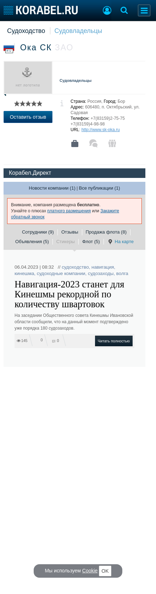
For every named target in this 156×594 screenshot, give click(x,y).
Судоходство (26, 30)
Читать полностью (114, 341)
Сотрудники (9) (38, 232)
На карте (120, 242)
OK (104, 571)
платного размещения (69, 210)
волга (122, 273)
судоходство (75, 267)
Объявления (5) (32, 241)
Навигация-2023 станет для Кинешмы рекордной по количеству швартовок (69, 294)
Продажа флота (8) (106, 232)
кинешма (24, 273)
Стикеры (65, 241)
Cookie (90, 570)
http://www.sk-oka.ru (101, 129)
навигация (102, 267)
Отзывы (69, 232)
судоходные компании (61, 273)
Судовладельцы (78, 30)
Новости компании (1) (52, 188)
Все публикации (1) (99, 188)
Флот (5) (91, 241)
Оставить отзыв (28, 117)
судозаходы (100, 273)
